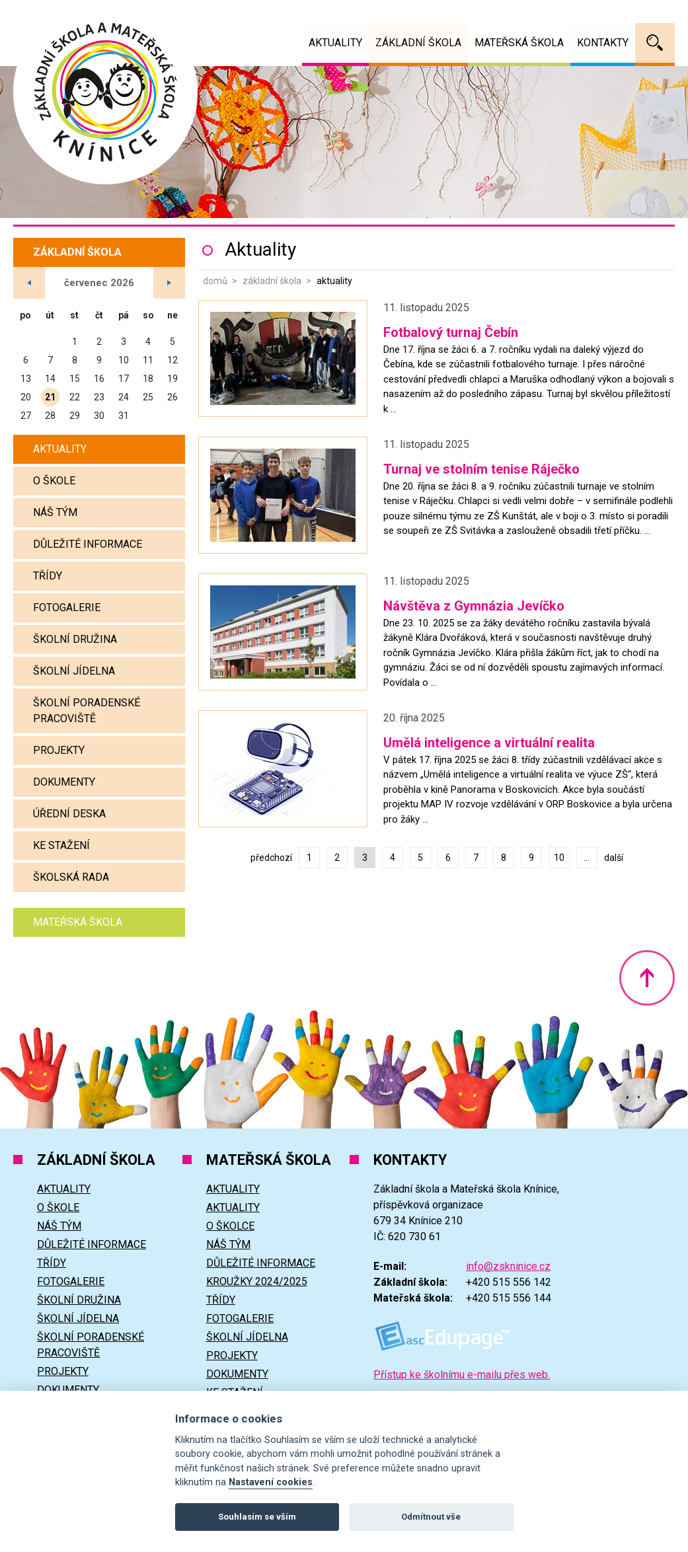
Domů (215, 281)
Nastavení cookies (271, 1482)
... (587, 857)
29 (74, 415)
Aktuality (60, 449)
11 (148, 360)
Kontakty (603, 42)
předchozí (271, 857)
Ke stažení (61, 845)
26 (172, 397)
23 (99, 397)
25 (148, 397)
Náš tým (55, 512)
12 (172, 360)
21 (50, 397)
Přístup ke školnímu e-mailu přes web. (461, 1374)
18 (148, 378)
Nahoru (647, 978)
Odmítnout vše (431, 1517)
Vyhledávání (655, 43)
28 (50, 415)
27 (25, 415)
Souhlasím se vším (257, 1517)
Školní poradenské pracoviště (86, 710)
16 (99, 378)
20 (25, 397)
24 (123, 397)
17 (123, 378)
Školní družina (75, 639)
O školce (230, 1226)
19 (172, 378)
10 (559, 857)
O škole (54, 480)
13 (25, 378)
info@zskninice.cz (508, 1266)
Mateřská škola (77, 922)
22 (74, 397)
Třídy (47, 576)
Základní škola (272, 281)
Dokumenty (64, 782)
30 (99, 415)
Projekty (59, 750)
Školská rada (71, 877)
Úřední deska (69, 813)
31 (123, 415)
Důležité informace (87, 544)
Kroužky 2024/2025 (256, 1281)
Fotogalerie (66, 607)
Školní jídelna (74, 671)
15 (74, 378)
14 (50, 378)
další (613, 857)
